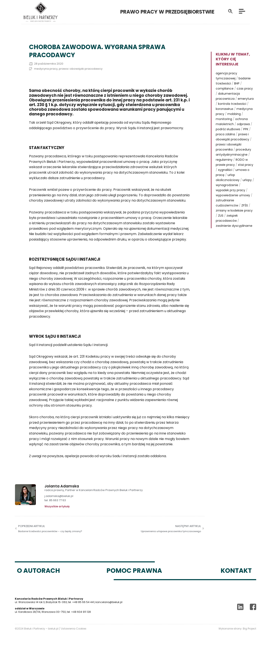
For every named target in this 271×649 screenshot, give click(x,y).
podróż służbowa (228, 129)
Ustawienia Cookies (73, 628)
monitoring (224, 119)
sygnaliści (225, 170)
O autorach (38, 570)
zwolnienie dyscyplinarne (234, 226)
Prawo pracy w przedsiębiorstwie (174, 11)
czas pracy (245, 88)
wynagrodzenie (227, 185)
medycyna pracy (46, 69)
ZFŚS (244, 205)
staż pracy (245, 165)
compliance (225, 88)
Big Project (249, 628)
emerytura (246, 99)
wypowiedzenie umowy (233, 195)
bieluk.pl (53, 628)
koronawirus (224, 109)
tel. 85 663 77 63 (55, 500)
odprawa (243, 124)
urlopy (247, 180)
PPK (245, 129)
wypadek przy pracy (230, 190)
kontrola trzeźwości (232, 104)
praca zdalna (225, 134)
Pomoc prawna (134, 570)
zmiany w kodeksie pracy (234, 210)
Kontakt (236, 570)
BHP (236, 83)
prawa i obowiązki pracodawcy (80, 69)
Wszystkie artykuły (57, 506)
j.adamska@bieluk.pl (58, 496)
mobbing (234, 114)
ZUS (220, 215)
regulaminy (224, 160)
